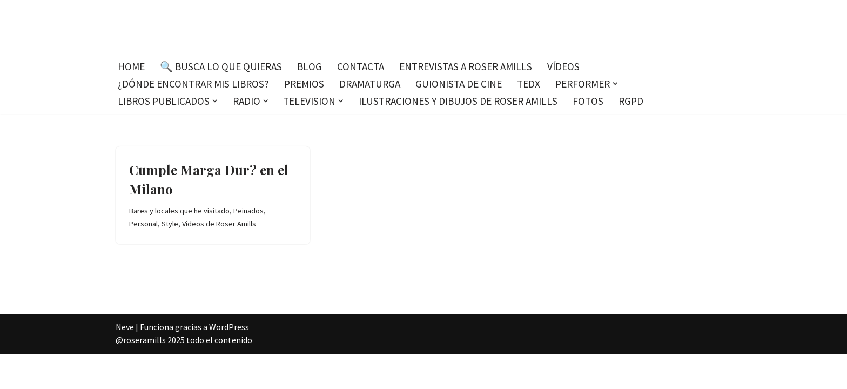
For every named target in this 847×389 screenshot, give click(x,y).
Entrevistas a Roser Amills (465, 66)
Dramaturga (369, 83)
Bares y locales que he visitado (179, 211)
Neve (125, 326)
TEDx (528, 83)
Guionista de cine (458, 83)
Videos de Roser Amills (219, 224)
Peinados (248, 211)
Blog (309, 66)
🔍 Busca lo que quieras (221, 66)
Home (131, 66)
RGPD (631, 101)
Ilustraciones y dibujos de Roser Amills (458, 101)
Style (170, 224)
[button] (615, 83)
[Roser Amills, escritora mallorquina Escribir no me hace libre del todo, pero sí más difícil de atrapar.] (424, 27)
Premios (304, 83)
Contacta (360, 66)
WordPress (229, 326)
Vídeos (563, 66)
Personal (143, 224)
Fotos (588, 101)
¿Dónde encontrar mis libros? (193, 83)
